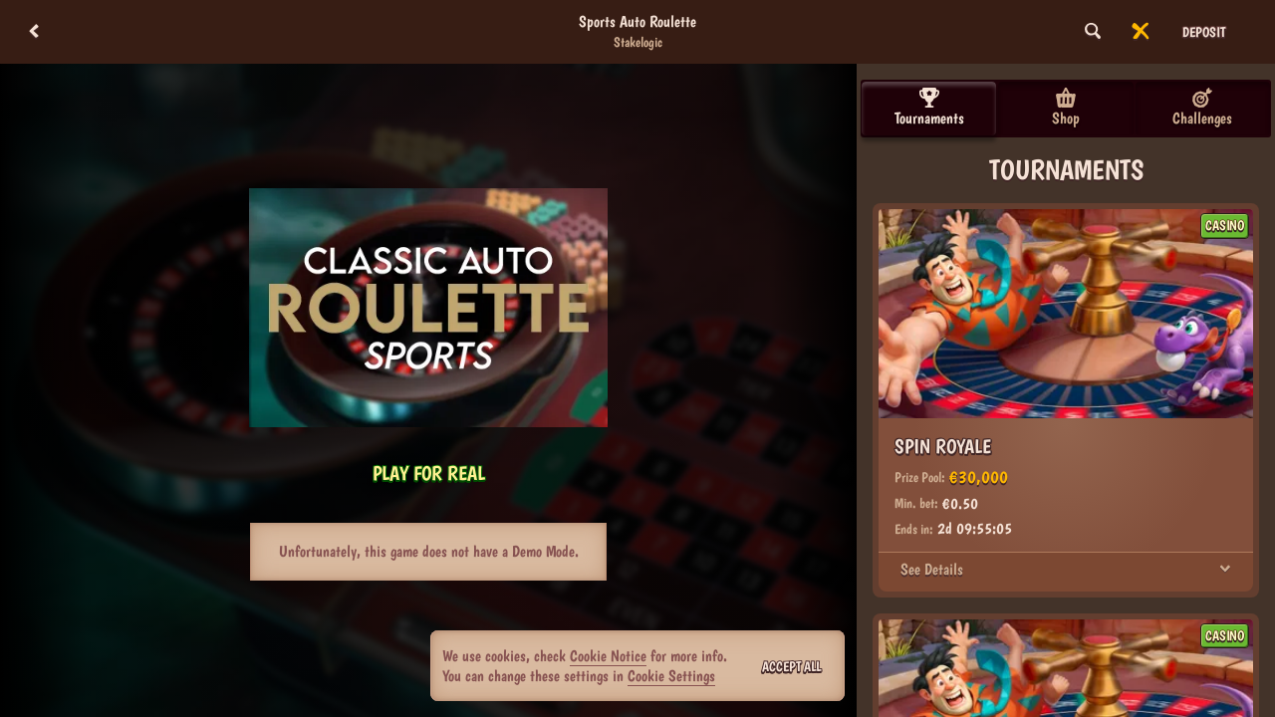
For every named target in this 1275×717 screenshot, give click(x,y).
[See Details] (1225, 570)
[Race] (1140, 32)
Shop (1066, 107)
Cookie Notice (608, 655)
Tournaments (929, 107)
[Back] (34, 32)
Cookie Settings (671, 676)
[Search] (1093, 32)
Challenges (1202, 107)
